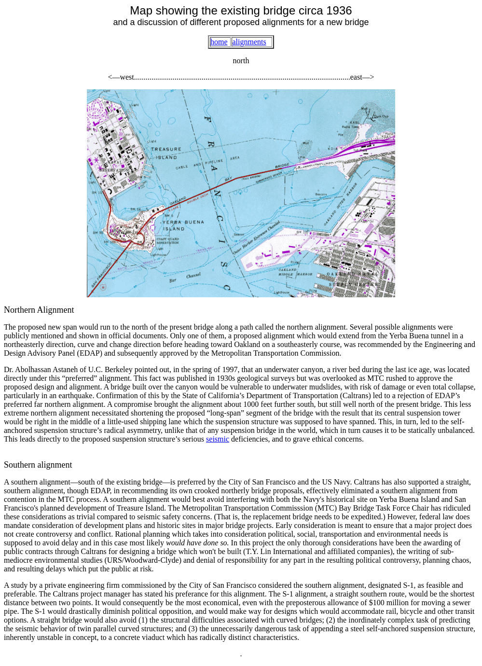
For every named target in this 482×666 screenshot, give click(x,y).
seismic (217, 439)
